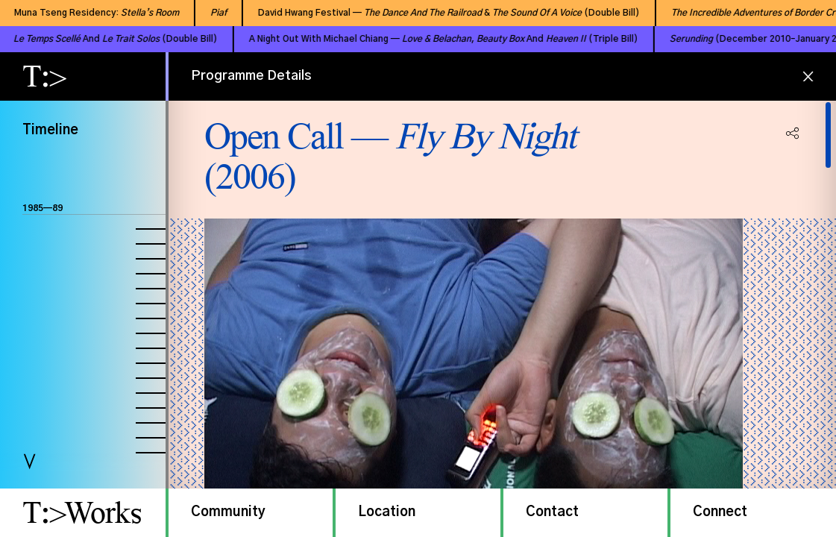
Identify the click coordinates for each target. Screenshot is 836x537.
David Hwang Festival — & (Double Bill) (437, 12)
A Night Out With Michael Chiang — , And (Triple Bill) (420, 38)
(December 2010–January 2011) (740, 38)
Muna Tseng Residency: (84, 12)
